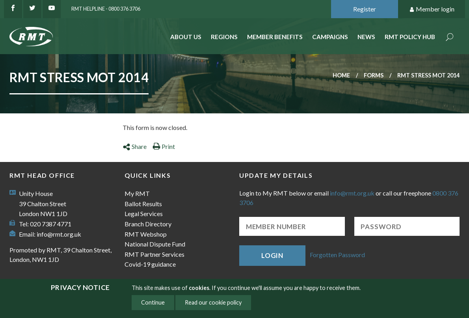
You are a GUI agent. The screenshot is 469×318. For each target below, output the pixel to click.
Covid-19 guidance (150, 264)
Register (364, 9)
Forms (373, 75)
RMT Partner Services (154, 254)
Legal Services (144, 213)
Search (450, 38)
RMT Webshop (146, 234)
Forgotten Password (337, 254)
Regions (224, 36)
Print (164, 146)
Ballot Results (143, 203)
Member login (431, 9)
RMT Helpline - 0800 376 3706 (105, 9)
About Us (185, 36)
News (366, 36)
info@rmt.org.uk (59, 234)
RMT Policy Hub (410, 36)
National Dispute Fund (155, 244)
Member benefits (275, 36)
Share (135, 146)
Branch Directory (148, 224)
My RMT (137, 193)
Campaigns (330, 36)
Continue (153, 302)
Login (272, 255)
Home (341, 75)
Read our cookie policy (213, 302)
